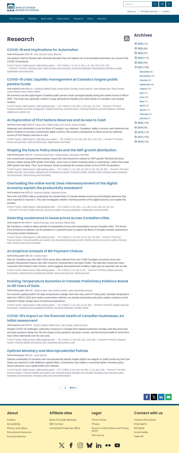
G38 (93, 339)
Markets (33, 18)
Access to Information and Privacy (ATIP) (110, 430)
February (144, 114)
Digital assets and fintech (59, 142)
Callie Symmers (80, 325)
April (142, 105)
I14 (75, 65)
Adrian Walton (34, 91)
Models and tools (14, 172)
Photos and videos (17, 428)
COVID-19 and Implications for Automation (42, 50)
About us (131, 11)
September (145, 84)
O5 (107, 207)
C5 (82, 169)
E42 (85, 139)
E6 (101, 169)
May (142, 101)
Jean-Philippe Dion (102, 89)
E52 (97, 169)
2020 (140, 122)
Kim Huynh (65, 125)
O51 (112, 207)
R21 (89, 237)
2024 (140, 53)
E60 (86, 370)
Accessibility (13, 424)
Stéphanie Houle (58, 192)
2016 (140, 141)
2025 (140, 48)
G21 (100, 139)
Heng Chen (41, 125)
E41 (80, 139)
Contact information (145, 419)
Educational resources (19, 432)
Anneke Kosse (40, 256)
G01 (89, 106)
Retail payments (82, 273)
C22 (78, 305)
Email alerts (140, 424)
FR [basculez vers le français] (162, 4)
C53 (86, 169)
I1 (72, 65)
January (143, 118)
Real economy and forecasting (57, 68)
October (144, 80)
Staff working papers (45, 65)
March (143, 109)
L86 (88, 207)
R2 (85, 237)
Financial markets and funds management (26, 109)
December (145, 71)
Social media (141, 432)
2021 (140, 67)
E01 (78, 207)
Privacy (95, 424)
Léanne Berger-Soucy (17, 91)
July (141, 93)
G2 (93, 106)
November (145, 75)
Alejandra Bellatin (42, 192)
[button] (147, 397)
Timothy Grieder (40, 325)
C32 (78, 169)
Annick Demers (86, 89)
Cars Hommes (56, 222)
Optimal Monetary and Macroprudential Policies (47, 351)
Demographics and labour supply (107, 68)
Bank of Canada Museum (62, 419)
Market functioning (54, 109)
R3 (93, 237)
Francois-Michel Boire (44, 155)
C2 (73, 305)
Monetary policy (35, 68)
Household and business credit (70, 240)
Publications (63, 18)
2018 (140, 132)
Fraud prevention (16, 436)
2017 (140, 137)
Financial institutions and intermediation (97, 109)
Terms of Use (99, 419)
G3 (74, 339)
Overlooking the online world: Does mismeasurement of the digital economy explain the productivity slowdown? (62, 185)
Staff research (29, 65)
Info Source (98, 435)
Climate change (81, 308)
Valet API (139, 436)
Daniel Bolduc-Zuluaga (67, 89)
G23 (98, 106)
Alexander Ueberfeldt (79, 155)
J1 (88, 65)
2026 (140, 43)
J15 (92, 65)
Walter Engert (53, 125)
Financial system (71, 109)
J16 (96, 65)
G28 (102, 370)
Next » (73, 387)
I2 (79, 65)
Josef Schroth (40, 355)
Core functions (16, 18)
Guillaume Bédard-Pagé (45, 89)
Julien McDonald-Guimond (80, 290)
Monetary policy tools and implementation (52, 375)
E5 (74, 106)
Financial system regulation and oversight (74, 373)
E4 (76, 139)
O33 (99, 207)
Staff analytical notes (45, 106)
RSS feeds (139, 428)
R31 (98, 237)
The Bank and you (149, 11)
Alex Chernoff (40, 54)
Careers (166, 11)
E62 (106, 169)
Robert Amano (40, 290)
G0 (85, 106)
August (143, 88)
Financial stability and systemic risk (39, 240)
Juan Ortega (66, 325)
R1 (103, 65)
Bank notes (46, 18)
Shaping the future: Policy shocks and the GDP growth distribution (61, 150)
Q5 (85, 305)
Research (78, 18)
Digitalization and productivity (20, 71)
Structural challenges (81, 68)
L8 (84, 207)
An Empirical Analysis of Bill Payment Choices (45, 251)
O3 (95, 207)
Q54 (89, 305)
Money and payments (16, 142)
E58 (78, 106)
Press (90, 18)
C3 (73, 169)
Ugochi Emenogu (41, 222)
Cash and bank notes (37, 142)
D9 (77, 270)
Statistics (102, 18)
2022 (140, 62)
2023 (140, 57)
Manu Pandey (118, 89)
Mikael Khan (69, 222)
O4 (104, 207)
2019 (140, 127)
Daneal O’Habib (78, 125)
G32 (83, 339)
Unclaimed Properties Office (64, 428)
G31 (78, 339)
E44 (78, 370)
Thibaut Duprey (62, 155)
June (142, 97)
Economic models (79, 172)
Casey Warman (54, 54)
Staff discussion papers (46, 139)
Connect (56, 424)
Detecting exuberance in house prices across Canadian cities (58, 218)
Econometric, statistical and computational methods (47, 172)
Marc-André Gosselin (57, 290)
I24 (82, 65)
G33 (88, 339)
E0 (74, 207)
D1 (73, 270)
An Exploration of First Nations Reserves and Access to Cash (56, 120)
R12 (107, 65)
